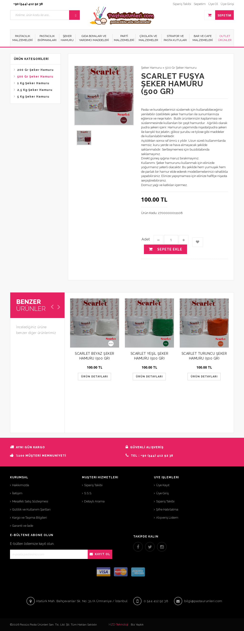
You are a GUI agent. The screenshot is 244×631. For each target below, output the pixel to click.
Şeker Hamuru (151, 67)
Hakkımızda (20, 485)
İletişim (17, 493)
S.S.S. (88, 493)
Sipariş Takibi (93, 485)
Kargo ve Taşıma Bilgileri (29, 517)
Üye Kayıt (162, 485)
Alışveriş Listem (167, 517)
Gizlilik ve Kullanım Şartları (31, 509)
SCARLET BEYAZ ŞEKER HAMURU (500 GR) (94, 356)
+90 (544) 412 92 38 (28, 4)
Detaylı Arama (94, 501)
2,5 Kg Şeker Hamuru (34, 90)
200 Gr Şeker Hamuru (35, 70)
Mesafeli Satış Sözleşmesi (30, 501)
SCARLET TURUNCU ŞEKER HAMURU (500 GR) (204, 356)
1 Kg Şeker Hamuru (33, 83)
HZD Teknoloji (118, 624)
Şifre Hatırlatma (167, 509)
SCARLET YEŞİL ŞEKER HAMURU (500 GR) (149, 356)
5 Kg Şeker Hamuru (33, 96)
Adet (146, 239)
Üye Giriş (162, 493)
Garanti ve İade (22, 525)
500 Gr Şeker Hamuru (35, 76)
